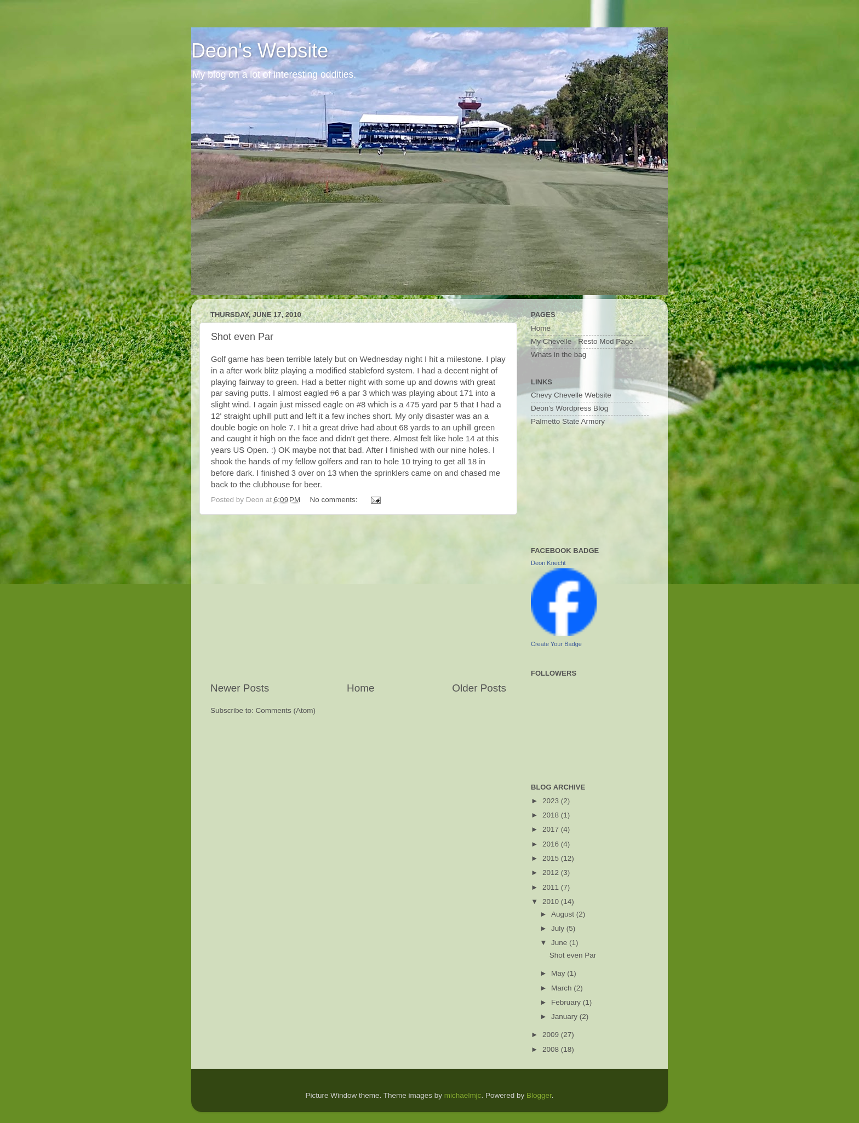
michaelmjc (463, 1095)
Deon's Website (259, 50)
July (558, 928)
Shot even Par (242, 336)
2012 (551, 872)
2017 (551, 829)
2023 (551, 801)
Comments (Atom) (286, 710)
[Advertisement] (358, 597)
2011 (551, 887)
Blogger (539, 1095)
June (560, 942)
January (565, 1016)
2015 (551, 858)
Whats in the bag (558, 354)
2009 (551, 1034)
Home (360, 688)
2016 (551, 844)
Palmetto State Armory (568, 421)
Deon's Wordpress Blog (569, 408)
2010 (551, 901)
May (559, 973)
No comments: (335, 500)
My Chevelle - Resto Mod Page (582, 341)
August (563, 914)
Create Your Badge (556, 644)
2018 (551, 815)
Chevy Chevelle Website (571, 395)
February (567, 1002)
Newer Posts (239, 688)
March (562, 988)
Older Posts (479, 688)
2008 (551, 1049)
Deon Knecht (548, 563)
